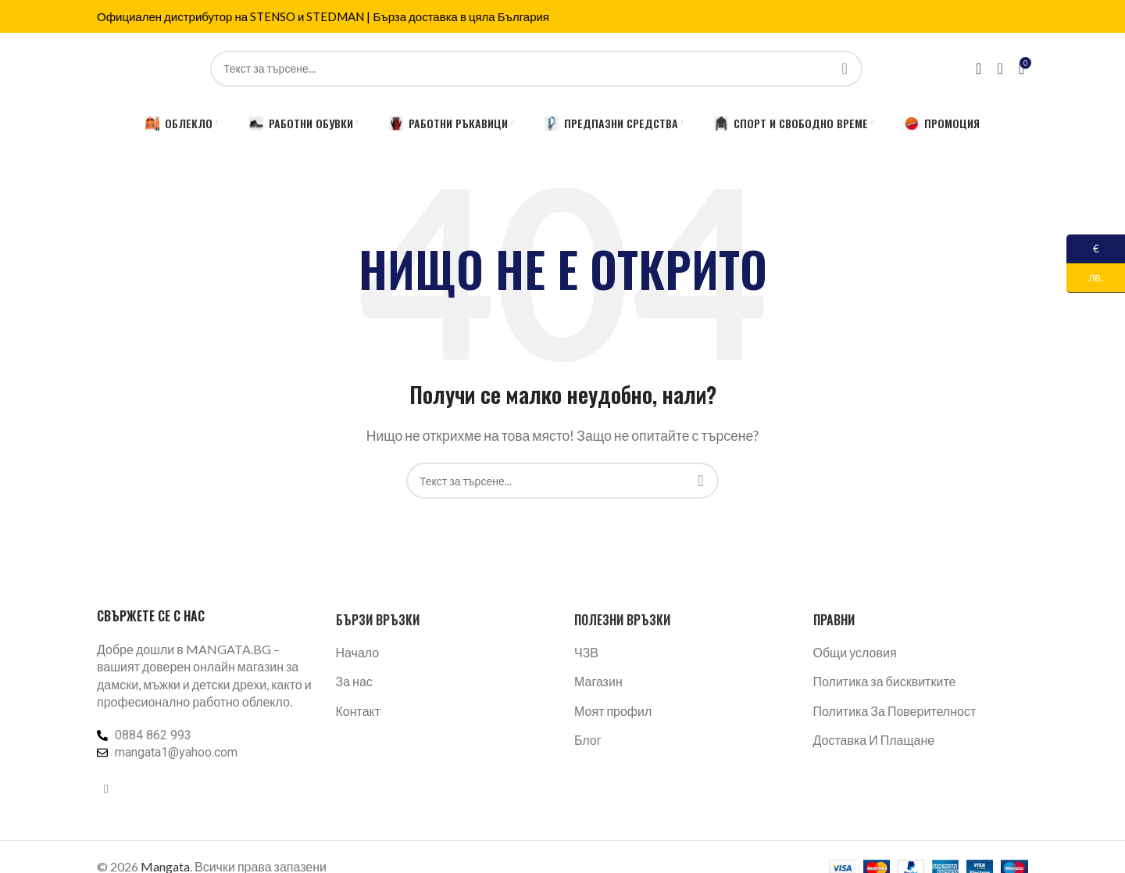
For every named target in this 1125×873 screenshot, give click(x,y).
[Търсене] (536, 73)
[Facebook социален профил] (106, 798)
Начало (358, 662)
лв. (1084, 277)
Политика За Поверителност (895, 721)
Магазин (598, 691)
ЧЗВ (586, 662)
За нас (354, 691)
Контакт (358, 721)
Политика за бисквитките (884, 691)
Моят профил (613, 721)
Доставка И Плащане (874, 749)
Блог (588, 749)
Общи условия (855, 662)
